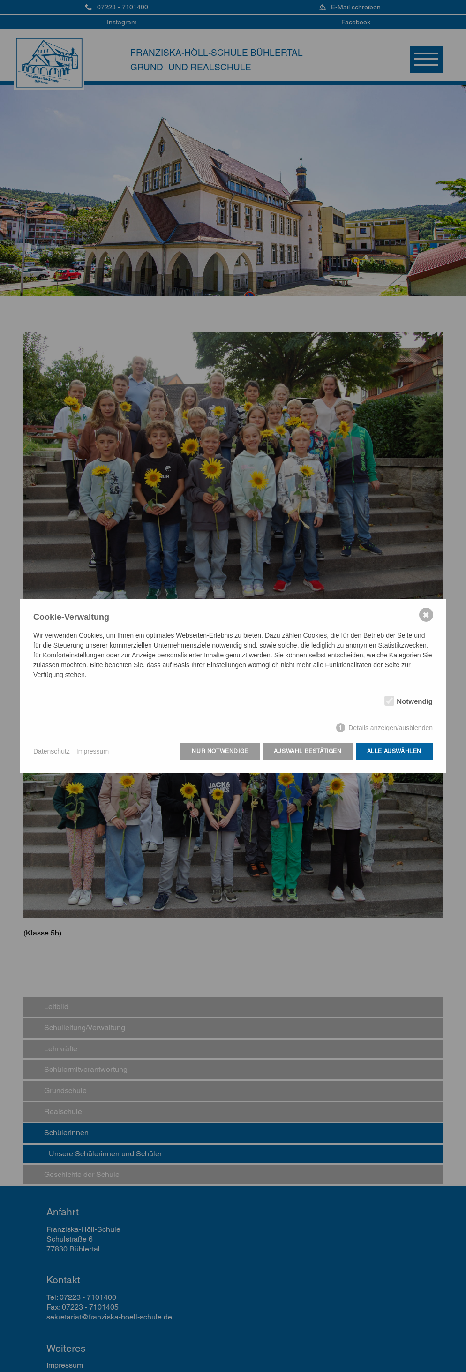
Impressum (92, 751)
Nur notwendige (220, 751)
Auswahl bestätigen (308, 751)
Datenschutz (51, 751)
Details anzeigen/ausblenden (390, 727)
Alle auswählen (394, 751)
